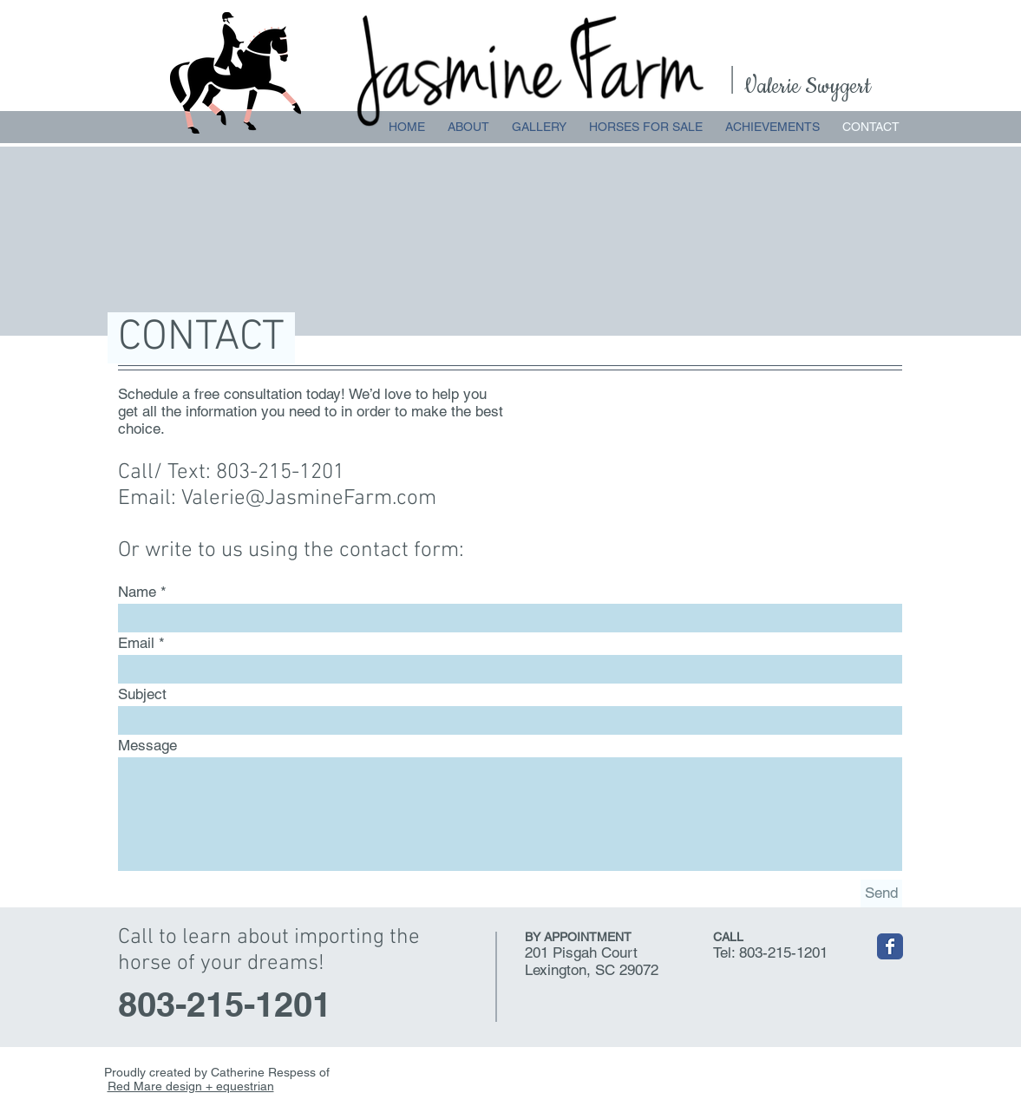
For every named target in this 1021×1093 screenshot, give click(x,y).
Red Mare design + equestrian (191, 1086)
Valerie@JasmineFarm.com (308, 499)
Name (137, 592)
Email (136, 643)
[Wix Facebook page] (890, 946)
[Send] (881, 893)
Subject (142, 694)
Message (147, 745)
